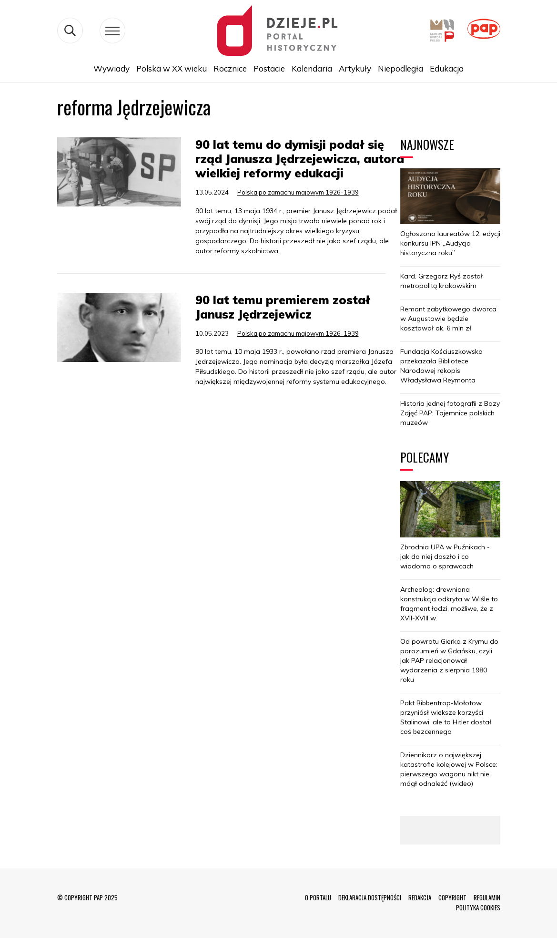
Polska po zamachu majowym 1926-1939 (298, 192)
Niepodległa (400, 68)
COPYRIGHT (452, 897)
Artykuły (355, 68)
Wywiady (111, 68)
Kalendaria (312, 68)
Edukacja (447, 68)
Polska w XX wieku (171, 68)
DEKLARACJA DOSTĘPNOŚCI (369, 897)
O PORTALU (318, 897)
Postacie (269, 68)
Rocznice (230, 68)
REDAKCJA (419, 897)
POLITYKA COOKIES (478, 907)
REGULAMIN (487, 897)
